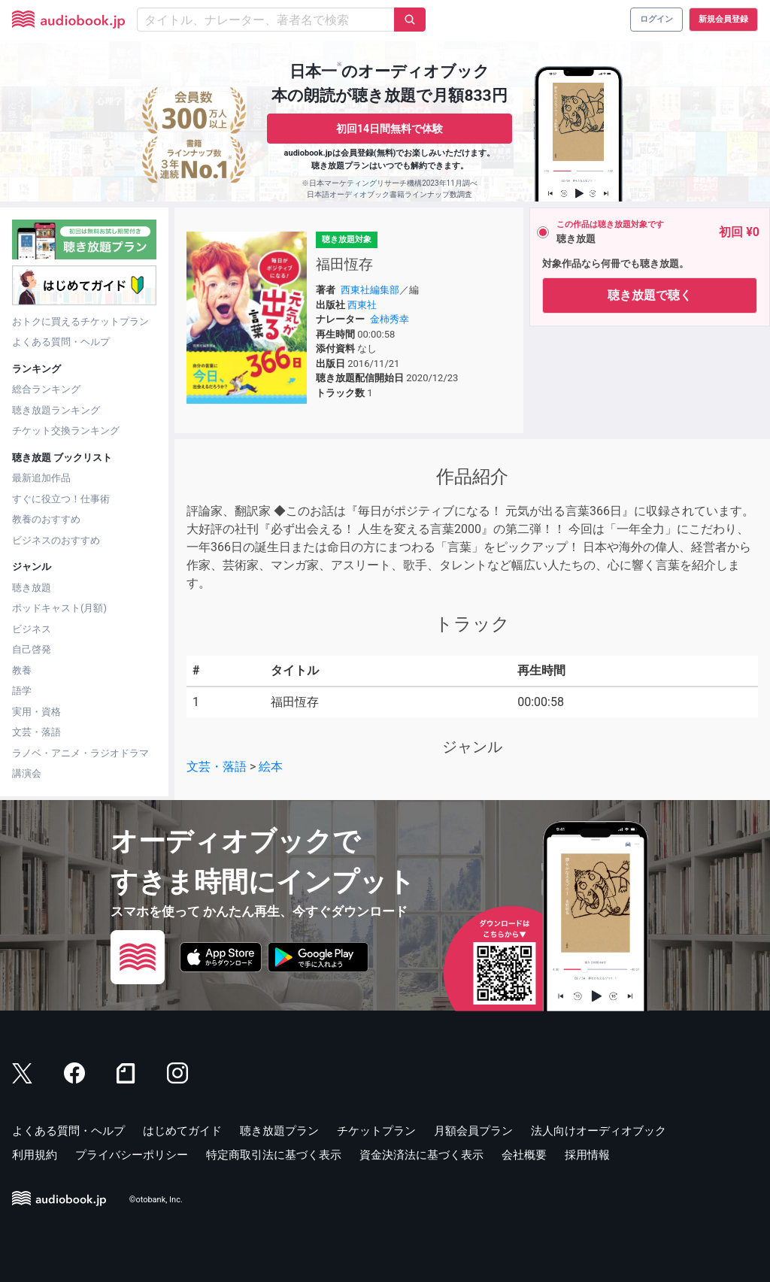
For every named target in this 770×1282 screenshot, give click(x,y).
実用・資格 (36, 711)
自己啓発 (31, 649)
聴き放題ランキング (56, 410)
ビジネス (31, 629)
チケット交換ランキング (66, 430)
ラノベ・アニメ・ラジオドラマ (80, 753)
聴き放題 (31, 587)
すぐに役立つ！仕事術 (61, 499)
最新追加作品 (41, 477)
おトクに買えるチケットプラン (80, 321)
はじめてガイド (182, 1131)
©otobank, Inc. (156, 1200)
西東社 (362, 305)
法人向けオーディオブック (598, 1131)
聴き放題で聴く (650, 295)
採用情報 (587, 1155)
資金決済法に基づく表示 (421, 1155)
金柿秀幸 (389, 319)
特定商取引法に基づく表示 (273, 1155)
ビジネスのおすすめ (56, 540)
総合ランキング (46, 389)
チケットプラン (376, 1131)
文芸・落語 (36, 732)
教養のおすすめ (46, 519)
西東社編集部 (370, 289)
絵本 (271, 766)
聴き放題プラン (279, 1131)
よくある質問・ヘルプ (61, 341)
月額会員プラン (473, 1131)
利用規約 (34, 1155)
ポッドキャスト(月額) (59, 608)
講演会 (26, 773)
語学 (22, 690)
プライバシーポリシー (131, 1155)
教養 (22, 670)
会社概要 (524, 1155)
